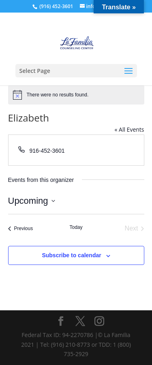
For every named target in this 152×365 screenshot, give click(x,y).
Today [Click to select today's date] (75, 227)
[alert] (76, 95)
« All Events (129, 129)
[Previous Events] (20, 228)
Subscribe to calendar (71, 255)
